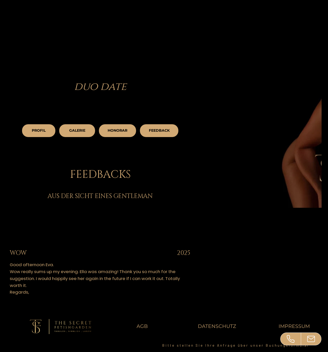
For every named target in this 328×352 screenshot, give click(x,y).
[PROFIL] (38, 130)
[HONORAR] (117, 130)
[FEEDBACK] (159, 130)
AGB (142, 326)
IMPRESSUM (294, 326)
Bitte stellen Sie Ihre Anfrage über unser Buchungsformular (236, 345)
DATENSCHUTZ (217, 326)
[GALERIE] (77, 130)
